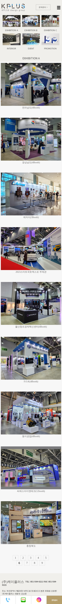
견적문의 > (43, 7)
